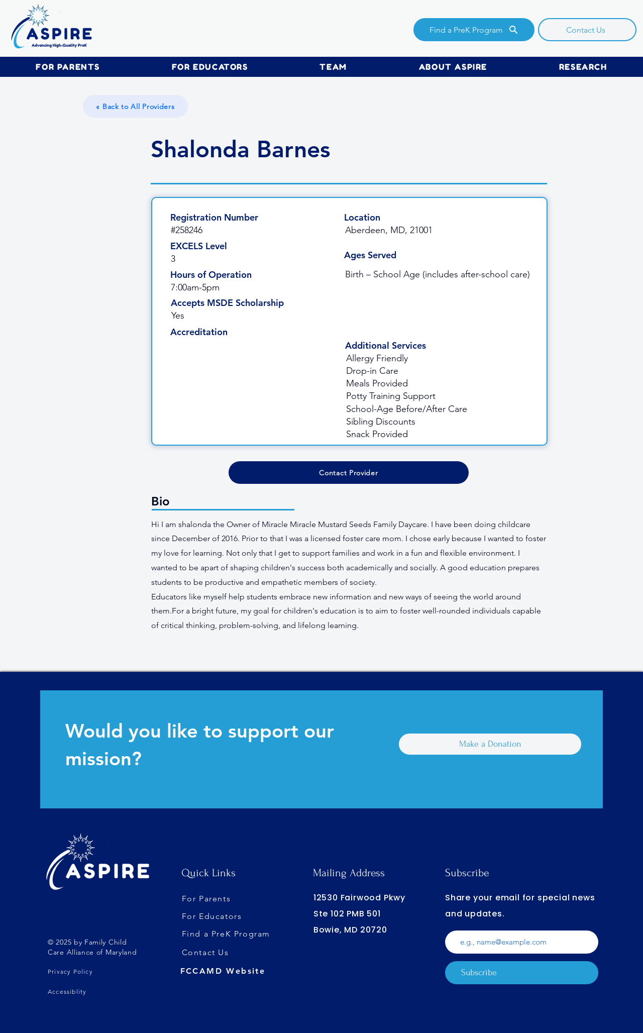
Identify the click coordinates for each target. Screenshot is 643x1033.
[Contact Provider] (349, 472)
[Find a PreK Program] (473, 29)
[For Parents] (227, 898)
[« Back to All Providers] (135, 106)
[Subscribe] (521, 972)
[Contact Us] (587, 29)
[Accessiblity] (93, 991)
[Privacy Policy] (93, 971)
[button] (68, 67)
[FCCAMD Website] (228, 971)
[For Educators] (230, 916)
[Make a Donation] (490, 744)
